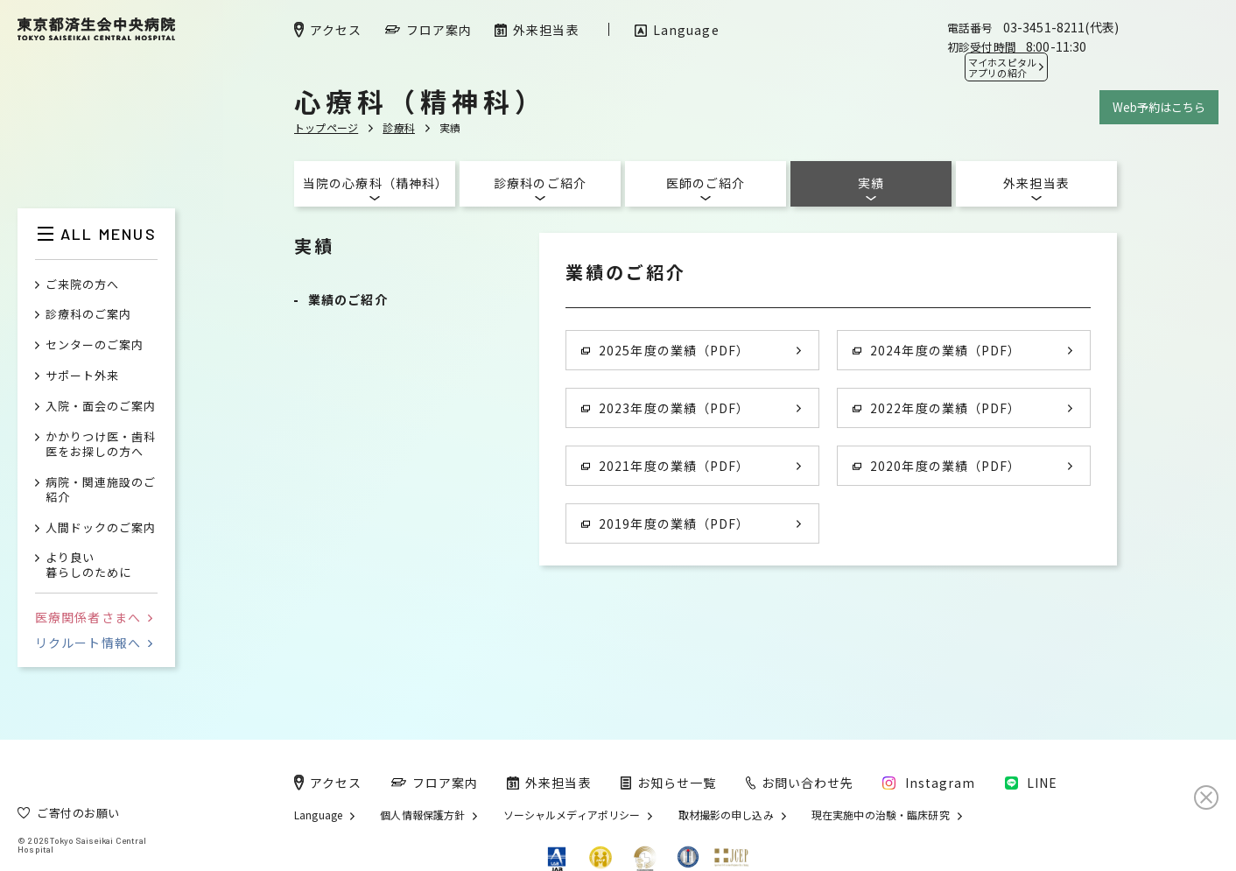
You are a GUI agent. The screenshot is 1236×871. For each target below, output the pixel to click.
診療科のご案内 (88, 314)
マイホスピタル (1002, 67)
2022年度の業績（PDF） (937, 408)
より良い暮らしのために (88, 565)
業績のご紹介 (348, 299)
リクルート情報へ (93, 642)
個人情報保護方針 (422, 815)
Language (318, 815)
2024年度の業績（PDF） (937, 350)
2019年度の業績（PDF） (665, 523)
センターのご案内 (95, 345)
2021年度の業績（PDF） (665, 465)
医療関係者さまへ (93, 617)
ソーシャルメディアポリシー (572, 815)
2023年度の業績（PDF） (665, 408)
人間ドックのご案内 (101, 528)
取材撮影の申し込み (726, 815)
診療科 (399, 127)
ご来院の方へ (82, 284)
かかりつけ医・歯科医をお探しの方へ (101, 445)
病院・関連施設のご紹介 (101, 490)
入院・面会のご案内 (101, 406)
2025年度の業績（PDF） (665, 350)
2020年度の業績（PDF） (937, 465)
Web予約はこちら (1159, 107)
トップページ (326, 127)
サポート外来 (82, 376)
